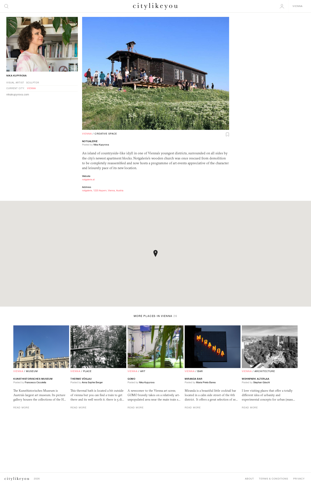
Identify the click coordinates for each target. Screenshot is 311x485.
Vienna (87, 133)
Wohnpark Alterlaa (255, 379)
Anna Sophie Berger (92, 382)
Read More (21, 407)
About (249, 478)
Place (87, 371)
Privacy (299, 478)
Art (142, 371)
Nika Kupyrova (101, 144)
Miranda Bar (193, 379)
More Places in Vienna (155, 316)
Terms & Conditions (273, 478)
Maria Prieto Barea (206, 382)
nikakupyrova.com (17, 94)
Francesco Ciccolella (35, 382)
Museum (32, 371)
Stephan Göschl (261, 382)
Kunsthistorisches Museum (32, 379)
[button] (155, 253)
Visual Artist (15, 82)
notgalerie (90, 141)
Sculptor (32, 82)
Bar (200, 371)
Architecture (265, 371)
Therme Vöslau (81, 379)
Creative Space (106, 133)
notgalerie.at (88, 179)
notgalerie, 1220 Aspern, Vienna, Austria (102, 190)
